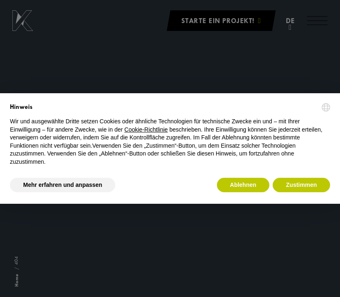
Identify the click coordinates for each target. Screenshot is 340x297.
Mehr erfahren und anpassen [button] (62, 185)
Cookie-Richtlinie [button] (146, 129)
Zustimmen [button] (301, 185)
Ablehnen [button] (243, 185)
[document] (170, 134)
